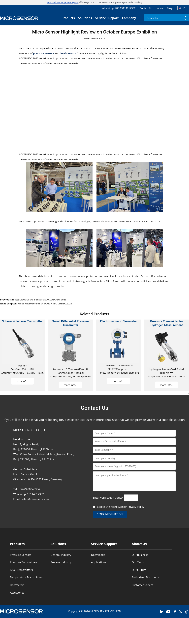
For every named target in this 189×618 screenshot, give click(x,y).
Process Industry (61, 562)
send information (110, 514)
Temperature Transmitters (26, 577)
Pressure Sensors (20, 555)
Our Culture (139, 570)
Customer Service (142, 585)
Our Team (138, 562)
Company (129, 18)
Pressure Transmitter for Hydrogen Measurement (166, 323)
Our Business (140, 555)
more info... (22, 381)
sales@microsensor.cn (35, 499)
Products (68, 18)
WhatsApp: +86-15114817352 (118, 8)
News (160, 8)
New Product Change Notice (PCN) (63, 2)
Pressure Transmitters (23, 562)
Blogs (170, 8)
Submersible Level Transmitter (22, 321)
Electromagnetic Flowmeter (118, 321)
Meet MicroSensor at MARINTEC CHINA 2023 (45, 303)
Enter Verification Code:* (108, 497)
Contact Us (146, 8)
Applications (98, 562)
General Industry (61, 555)
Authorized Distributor (145, 577)
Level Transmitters (21, 570)
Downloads (98, 555)
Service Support (107, 18)
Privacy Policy (135, 507)
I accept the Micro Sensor (120, 507)
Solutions (85, 18)
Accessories (17, 592)
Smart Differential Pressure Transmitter (70, 323)
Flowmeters (17, 585)
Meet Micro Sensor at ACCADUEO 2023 (42, 299)
